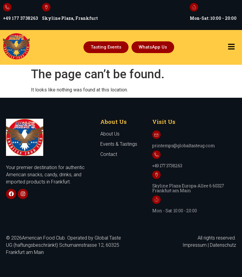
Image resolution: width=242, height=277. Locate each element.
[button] (231, 47)
